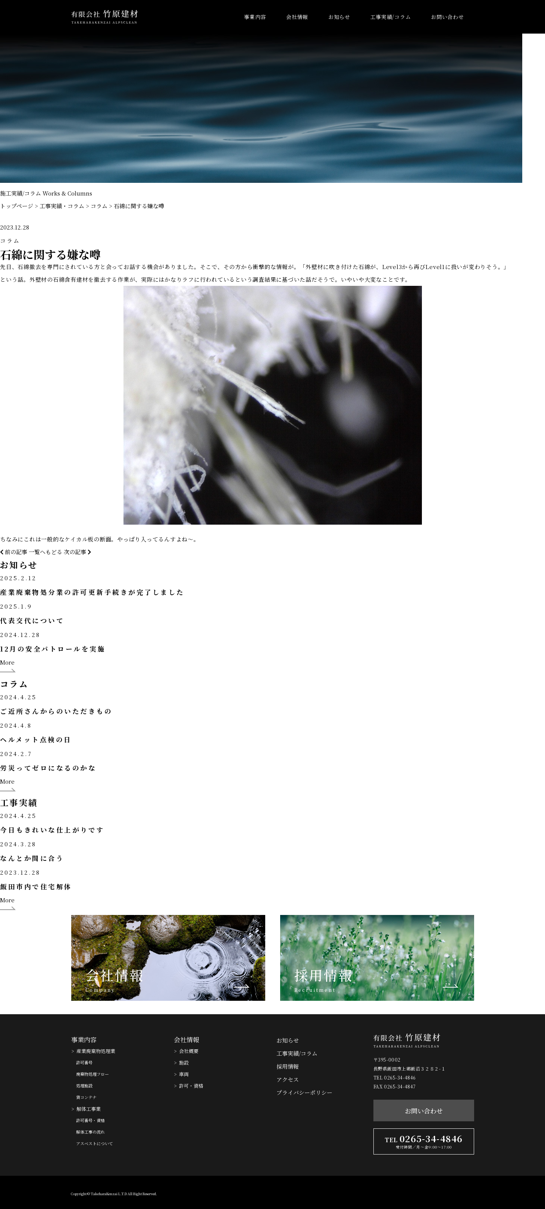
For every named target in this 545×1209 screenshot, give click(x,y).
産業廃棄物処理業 (95, 1051)
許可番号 (84, 1062)
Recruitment (315, 990)
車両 (184, 1074)
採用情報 (323, 975)
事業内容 (255, 17)
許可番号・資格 (90, 1120)
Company (100, 990)
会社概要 (188, 1051)
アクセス (287, 1079)
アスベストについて (94, 1143)
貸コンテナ (86, 1097)
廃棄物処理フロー (92, 1074)
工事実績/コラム (390, 17)
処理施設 (84, 1085)
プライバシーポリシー (304, 1092)
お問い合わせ (447, 17)
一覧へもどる (45, 552)
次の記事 (77, 552)
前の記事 (13, 552)
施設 (184, 1062)
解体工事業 (88, 1108)
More (7, 662)
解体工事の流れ (90, 1132)
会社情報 (297, 17)
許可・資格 (191, 1085)
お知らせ (339, 17)
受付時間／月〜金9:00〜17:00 (424, 1147)
